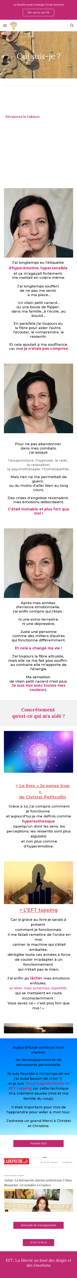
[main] (38, 55)
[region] (38, 10)
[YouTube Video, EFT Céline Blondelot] (38, 154)
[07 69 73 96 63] (38, 1242)
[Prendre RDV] (38, 1143)
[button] (5, 25)
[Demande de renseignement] (38, 1225)
